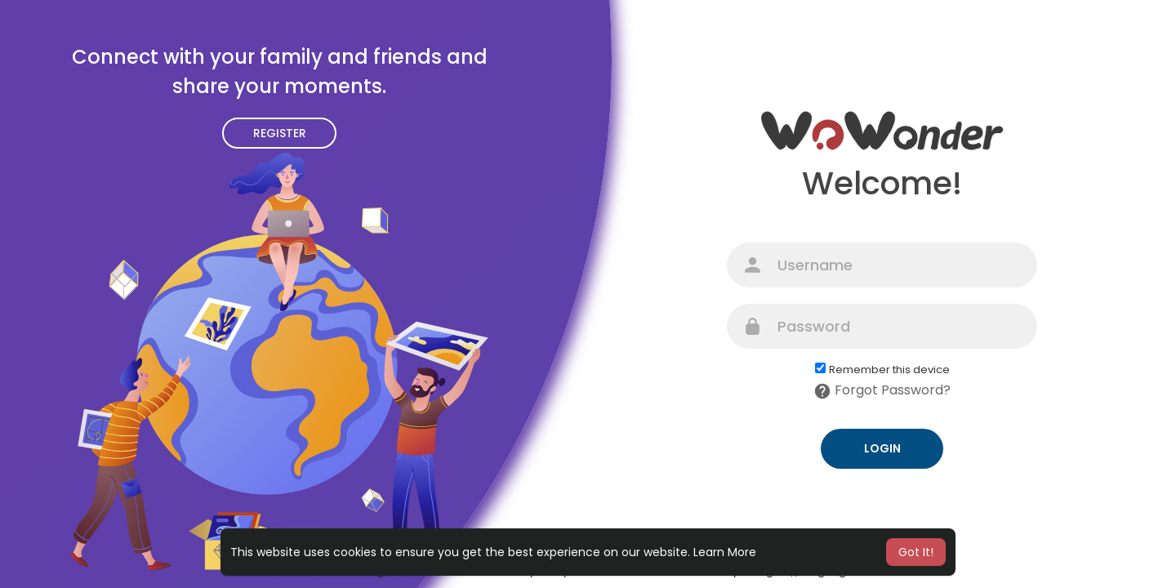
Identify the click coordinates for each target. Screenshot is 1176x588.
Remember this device (889, 370)
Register (279, 133)
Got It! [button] (915, 552)
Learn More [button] (724, 552)
